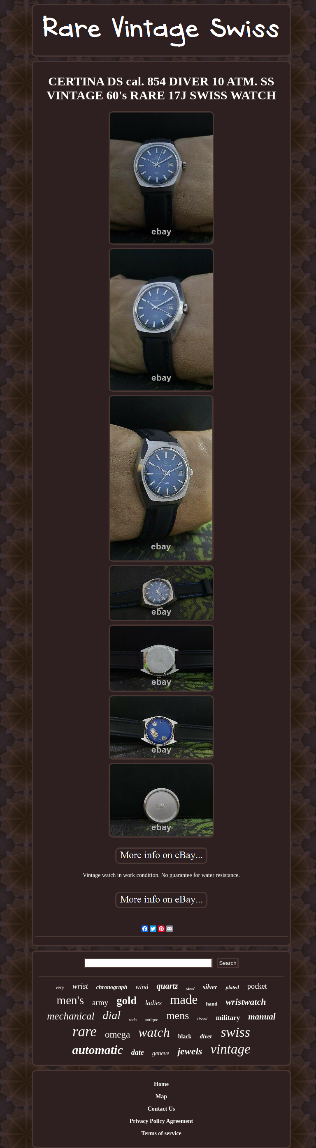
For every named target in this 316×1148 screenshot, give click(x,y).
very (60, 987)
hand (211, 1004)
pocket (257, 986)
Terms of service (161, 1133)
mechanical (70, 1016)
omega (117, 1034)
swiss (235, 1032)
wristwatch (246, 1001)
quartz (167, 985)
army (100, 1002)
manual (262, 1017)
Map (161, 1096)
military (228, 1018)
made (184, 999)
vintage (230, 1049)
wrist (80, 986)
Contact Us (161, 1109)
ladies (153, 1003)
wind (141, 986)
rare (84, 1032)
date (137, 1052)
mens (177, 1016)
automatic (97, 1049)
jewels (189, 1051)
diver (206, 1036)
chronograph (111, 987)
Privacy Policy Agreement (161, 1121)
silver (210, 986)
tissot (202, 1019)
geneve (161, 1053)
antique (151, 1019)
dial (112, 1015)
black (185, 1036)
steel (190, 988)
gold (126, 1000)
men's (70, 1000)
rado (133, 1019)
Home (161, 1084)
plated (232, 987)
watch (154, 1032)
